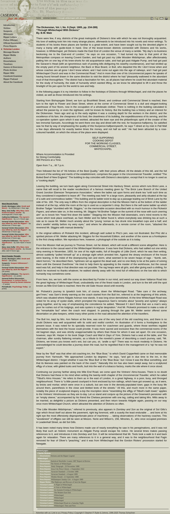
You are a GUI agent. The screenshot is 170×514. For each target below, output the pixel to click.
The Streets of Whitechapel (61, 464)
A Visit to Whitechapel (62, 487)
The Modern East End (62, 493)
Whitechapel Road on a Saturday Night (69, 503)
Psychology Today (20, 287)
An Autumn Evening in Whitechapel (68, 490)
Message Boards (11, 52)
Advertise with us (43, 513)
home (38, 18)
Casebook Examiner (12, 76)
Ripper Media (9, 55)
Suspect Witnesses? (19, 263)
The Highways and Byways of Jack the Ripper (68, 482)
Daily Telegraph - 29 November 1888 (65, 466)
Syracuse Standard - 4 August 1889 (64, 474)
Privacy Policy (67, 513)
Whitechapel (59, 495)
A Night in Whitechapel (63, 485)
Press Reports (10, 46)
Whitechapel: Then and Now (65, 506)
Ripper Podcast (10, 79)
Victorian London (11, 49)
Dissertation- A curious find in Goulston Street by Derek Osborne (16, 281)
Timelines (7, 64)
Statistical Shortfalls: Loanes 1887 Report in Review (70, 461)
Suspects (7, 31)
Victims (6, 28)
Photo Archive (10, 70)
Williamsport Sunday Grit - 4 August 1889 (67, 479)
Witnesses (8, 34)
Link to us (56, 513)
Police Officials (10, 40)
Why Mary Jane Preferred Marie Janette (15, 212)
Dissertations (9, 61)
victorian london (49, 18)
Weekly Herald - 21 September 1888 (65, 477)
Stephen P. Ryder (92, 513)
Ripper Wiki (8, 73)
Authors (7, 58)
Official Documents (12, 43)
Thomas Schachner (127, 513)
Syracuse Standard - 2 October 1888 (65, 472)
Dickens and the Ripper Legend (63, 456)
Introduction (9, 25)
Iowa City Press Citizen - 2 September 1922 (67, 469)
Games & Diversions (13, 67)
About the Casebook (13, 82)
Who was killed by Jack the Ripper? (15, 222)
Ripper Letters (10, 37)
